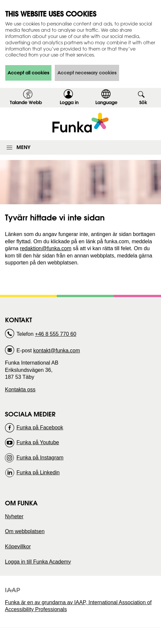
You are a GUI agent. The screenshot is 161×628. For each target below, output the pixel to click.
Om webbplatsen (25, 531)
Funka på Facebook (39, 427)
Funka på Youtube (37, 442)
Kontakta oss (20, 389)
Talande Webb (26, 102)
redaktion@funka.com (45, 248)
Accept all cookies (28, 73)
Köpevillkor (18, 546)
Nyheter (14, 516)
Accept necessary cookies (86, 73)
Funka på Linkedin (38, 472)
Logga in (71, 103)
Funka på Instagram (39, 457)
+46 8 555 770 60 (55, 334)
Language (106, 102)
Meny (23, 147)
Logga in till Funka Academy (38, 562)
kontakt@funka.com (56, 350)
